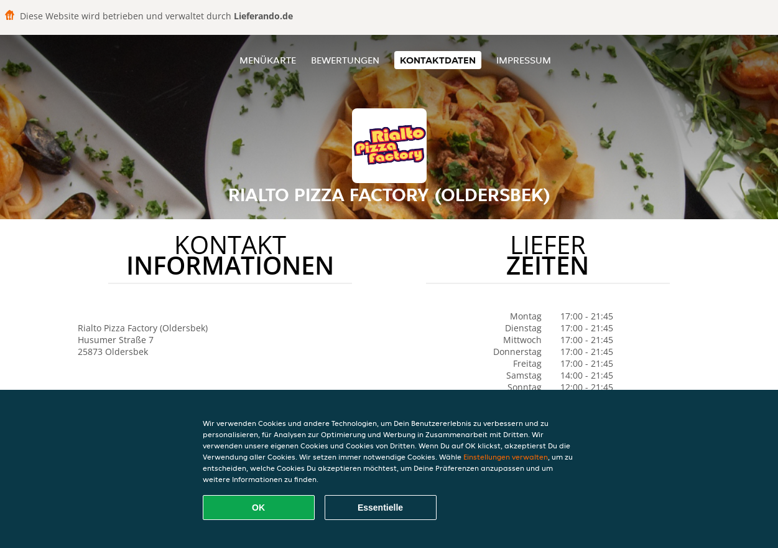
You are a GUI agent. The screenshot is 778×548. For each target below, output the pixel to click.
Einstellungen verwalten (505, 456)
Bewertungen (345, 60)
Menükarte (267, 60)
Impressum (523, 60)
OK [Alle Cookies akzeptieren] (258, 508)
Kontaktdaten (438, 60)
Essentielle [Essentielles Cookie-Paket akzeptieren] (380, 508)
